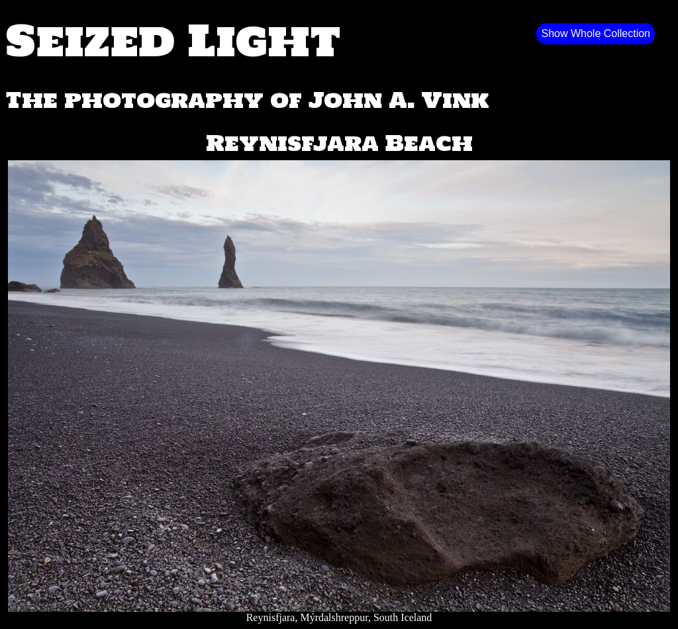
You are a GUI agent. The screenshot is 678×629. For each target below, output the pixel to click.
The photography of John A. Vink (247, 100)
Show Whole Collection (595, 33)
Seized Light (173, 39)
